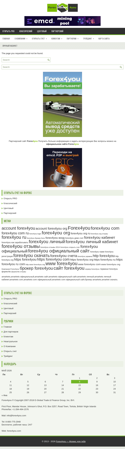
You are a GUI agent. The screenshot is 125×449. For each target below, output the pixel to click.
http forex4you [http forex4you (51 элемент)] (104, 256)
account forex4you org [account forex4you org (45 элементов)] (51, 228)
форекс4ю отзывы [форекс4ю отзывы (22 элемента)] (18, 272)
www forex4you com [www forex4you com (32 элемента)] (89, 264)
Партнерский (57, 31)
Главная (6, 38)
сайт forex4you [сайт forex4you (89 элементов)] (69, 268)
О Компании (22, 37)
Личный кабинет (9, 45)
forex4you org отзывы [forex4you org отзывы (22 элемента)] (99, 234)
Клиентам (57, 37)
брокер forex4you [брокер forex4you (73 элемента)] (36, 268)
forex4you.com (14, 431)
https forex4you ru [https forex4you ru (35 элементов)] (105, 259)
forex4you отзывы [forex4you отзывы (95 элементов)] (21, 246)
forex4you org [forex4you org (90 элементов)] (56, 232)
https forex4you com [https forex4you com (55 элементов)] (53, 259)
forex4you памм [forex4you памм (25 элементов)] (97, 252)
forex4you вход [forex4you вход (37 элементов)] (55, 237)
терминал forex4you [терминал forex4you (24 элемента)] (109, 269)
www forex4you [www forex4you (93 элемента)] (61, 263)
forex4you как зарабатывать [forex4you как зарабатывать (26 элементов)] (15, 242)
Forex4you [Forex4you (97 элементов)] (79, 228)
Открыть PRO (8, 31)
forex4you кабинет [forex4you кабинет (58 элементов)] (99, 237)
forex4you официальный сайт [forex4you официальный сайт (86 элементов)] (59, 250)
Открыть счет (40, 37)
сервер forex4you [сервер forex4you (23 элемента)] (92, 269)
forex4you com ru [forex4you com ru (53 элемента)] (15, 233)
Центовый (42, 31)
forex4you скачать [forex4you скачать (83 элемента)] (31, 255)
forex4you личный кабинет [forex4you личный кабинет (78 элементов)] (92, 241)
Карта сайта (104, 38)
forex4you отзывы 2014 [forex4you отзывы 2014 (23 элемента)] (50, 247)
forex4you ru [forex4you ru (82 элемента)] (14, 237)
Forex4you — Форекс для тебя (71, 441)
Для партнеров (11, 331)
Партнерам (74, 37)
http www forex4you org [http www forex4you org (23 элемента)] (35, 264)
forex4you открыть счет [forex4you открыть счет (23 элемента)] (70, 247)
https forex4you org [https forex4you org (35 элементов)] (81, 259)
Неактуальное (10, 341)
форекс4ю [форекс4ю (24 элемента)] (6, 272)
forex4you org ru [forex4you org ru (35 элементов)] (80, 233)
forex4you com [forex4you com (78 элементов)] (105, 228)
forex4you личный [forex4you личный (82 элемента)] (47, 241)
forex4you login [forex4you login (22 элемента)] (35, 234)
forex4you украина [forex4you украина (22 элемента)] (85, 256)
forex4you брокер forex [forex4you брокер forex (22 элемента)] (36, 238)
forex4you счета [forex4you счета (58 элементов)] (63, 256)
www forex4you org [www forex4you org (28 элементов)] (110, 264)
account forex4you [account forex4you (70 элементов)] (18, 228)
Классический (25, 31)
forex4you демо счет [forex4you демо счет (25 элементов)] (74, 238)
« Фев (4, 395)
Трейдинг (89, 37)
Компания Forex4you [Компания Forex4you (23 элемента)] (10, 269)
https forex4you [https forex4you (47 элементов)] (25, 259)
